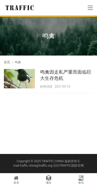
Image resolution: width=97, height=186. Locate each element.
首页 (7, 62)
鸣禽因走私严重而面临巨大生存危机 (65, 75)
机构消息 (46, 86)
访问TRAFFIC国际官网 (68, 165)
